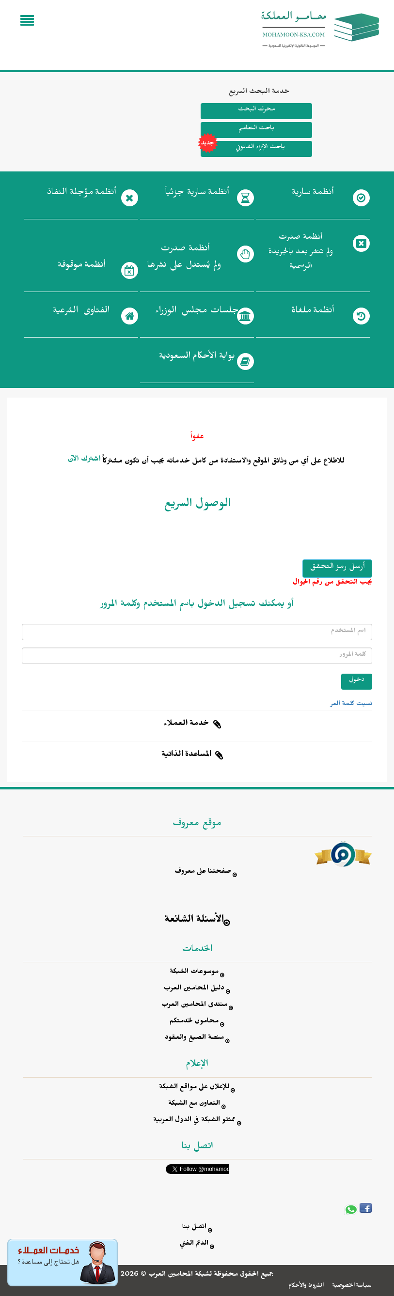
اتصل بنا (194, 1228)
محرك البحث (256, 110)
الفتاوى (81, 312)
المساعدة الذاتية (186, 755)
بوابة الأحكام (197, 358)
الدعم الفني (194, 1244)
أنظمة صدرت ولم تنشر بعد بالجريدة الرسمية (300, 253)
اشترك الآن (84, 460)
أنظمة (312, 194)
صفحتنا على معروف (202, 872)
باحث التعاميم (256, 129)
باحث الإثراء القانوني (243, 149)
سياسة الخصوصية (352, 1286)
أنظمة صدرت (184, 259)
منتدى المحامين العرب (194, 1006)
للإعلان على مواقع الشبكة (194, 1088)
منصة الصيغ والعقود (194, 1038)
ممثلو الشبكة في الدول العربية (194, 1121)
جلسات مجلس (197, 312)
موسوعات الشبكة (194, 973)
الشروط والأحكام (306, 1286)
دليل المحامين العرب (194, 989)
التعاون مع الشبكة (194, 1104)
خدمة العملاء (186, 724)
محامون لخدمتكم (194, 1022)
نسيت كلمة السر (351, 705)
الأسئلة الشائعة (194, 921)
